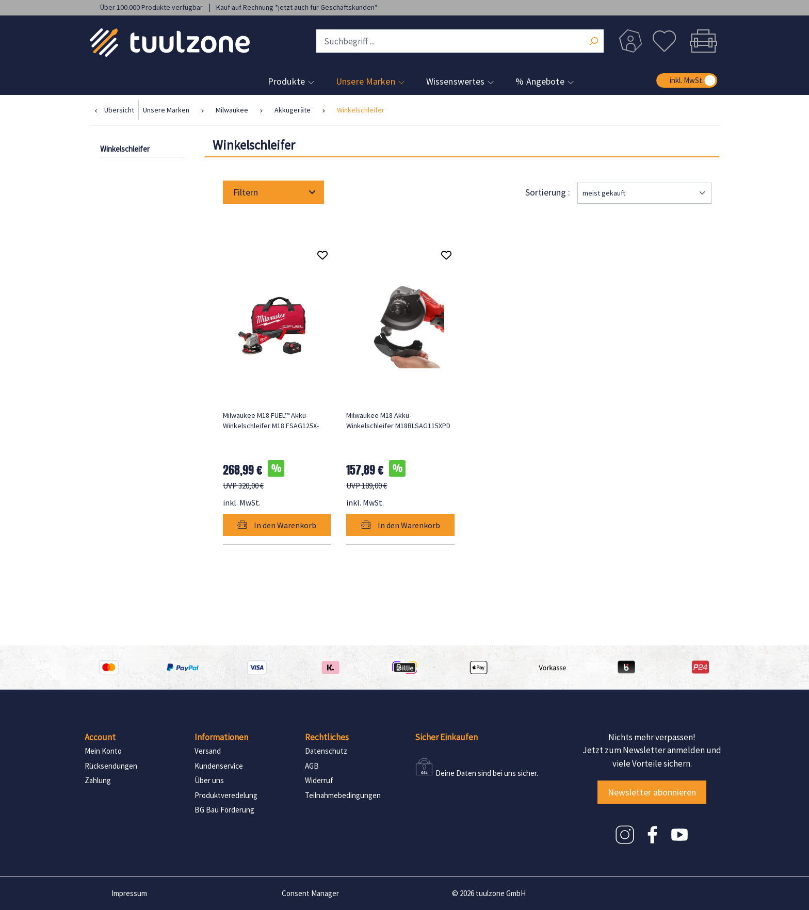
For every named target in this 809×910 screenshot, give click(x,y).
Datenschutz (326, 751)
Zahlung (98, 780)
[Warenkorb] (701, 41)
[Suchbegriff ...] (460, 41)
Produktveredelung (226, 795)
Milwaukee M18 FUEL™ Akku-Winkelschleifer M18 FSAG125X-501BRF (271, 421)
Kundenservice (219, 766)
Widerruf (319, 780)
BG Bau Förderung (224, 810)
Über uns (209, 780)
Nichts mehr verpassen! (651, 737)
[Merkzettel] (664, 41)
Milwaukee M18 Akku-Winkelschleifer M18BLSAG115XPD (398, 420)
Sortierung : (548, 192)
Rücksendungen (111, 766)
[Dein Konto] (630, 41)
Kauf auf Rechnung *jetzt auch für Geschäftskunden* (297, 7)
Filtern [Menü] (274, 192)
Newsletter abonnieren (652, 792)
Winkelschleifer (125, 149)
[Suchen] (593, 42)
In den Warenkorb (276, 525)
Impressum (129, 893)
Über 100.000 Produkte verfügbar (152, 7)
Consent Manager (310, 893)
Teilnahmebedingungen (343, 795)
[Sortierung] (644, 193)
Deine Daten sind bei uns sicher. (486, 773)
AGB (312, 766)
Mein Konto (103, 751)
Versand (208, 751)
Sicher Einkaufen (446, 737)
